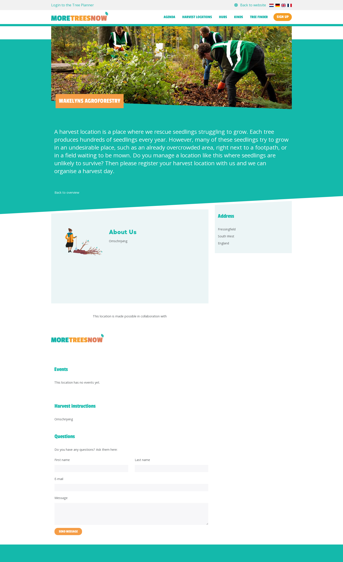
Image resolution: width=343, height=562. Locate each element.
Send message (68, 531)
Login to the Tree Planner (72, 5)
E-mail (58, 479)
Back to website (250, 5)
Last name (142, 460)
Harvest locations (197, 17)
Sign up (283, 17)
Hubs (223, 17)
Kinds (238, 17)
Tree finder (259, 17)
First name (62, 460)
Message (61, 498)
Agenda (169, 17)
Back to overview (66, 192)
